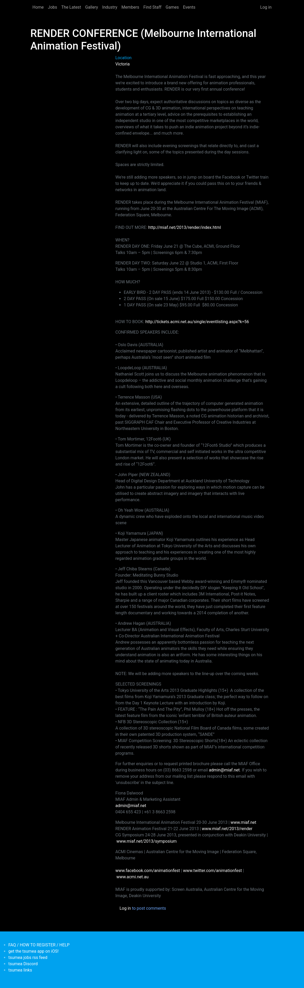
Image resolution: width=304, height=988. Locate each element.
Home (38, 7)
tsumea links (20, 970)
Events (189, 7)
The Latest (71, 7)
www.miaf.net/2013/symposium (146, 841)
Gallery (91, 7)
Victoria (122, 64)
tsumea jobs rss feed (27, 957)
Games (172, 7)
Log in (266, 7)
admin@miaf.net (224, 770)
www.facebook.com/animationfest (147, 870)
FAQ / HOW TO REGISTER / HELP (39, 944)
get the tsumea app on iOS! (33, 951)
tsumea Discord (23, 963)
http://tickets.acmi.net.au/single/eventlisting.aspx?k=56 (197, 321)
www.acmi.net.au (132, 876)
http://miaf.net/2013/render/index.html (184, 227)
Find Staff (152, 7)
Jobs (52, 7)
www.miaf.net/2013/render (227, 828)
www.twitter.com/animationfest (212, 870)
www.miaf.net (243, 822)
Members (130, 7)
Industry (109, 7)
